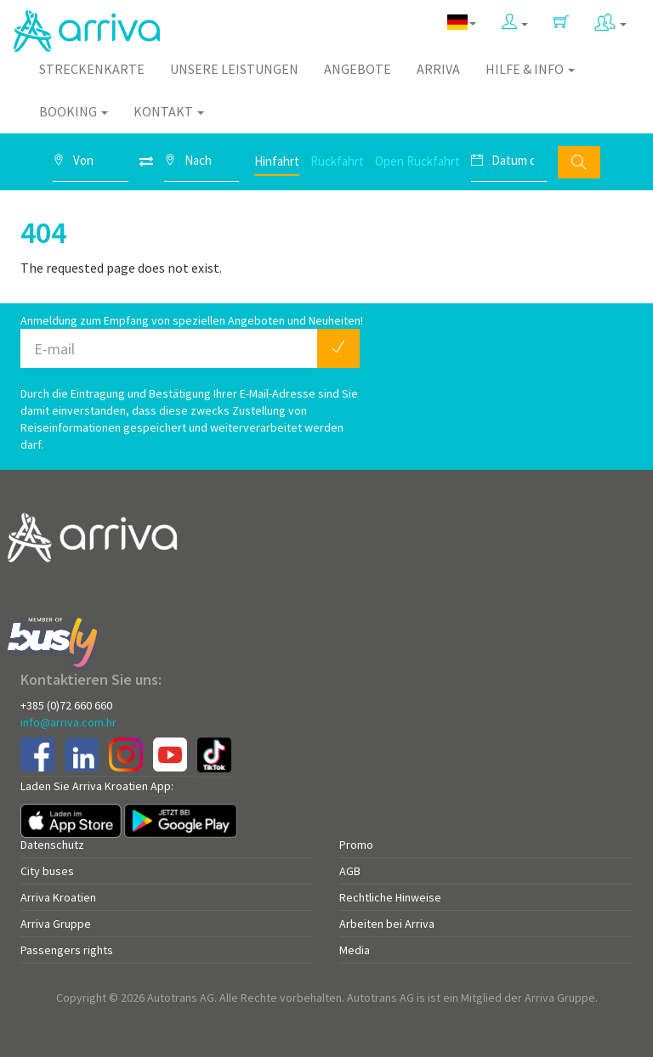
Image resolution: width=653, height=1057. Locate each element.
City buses (47, 871)
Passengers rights (66, 950)
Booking (73, 111)
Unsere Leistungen (234, 68)
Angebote (357, 68)
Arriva (438, 68)
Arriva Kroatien (58, 897)
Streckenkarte (92, 68)
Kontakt (168, 111)
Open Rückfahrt (417, 161)
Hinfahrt (276, 161)
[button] (515, 22)
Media (354, 950)
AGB (350, 871)
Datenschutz (52, 844)
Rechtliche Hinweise (390, 897)
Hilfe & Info (530, 68)
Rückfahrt (337, 161)
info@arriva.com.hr (68, 722)
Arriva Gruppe (55, 923)
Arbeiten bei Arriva (386, 923)
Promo (356, 844)
